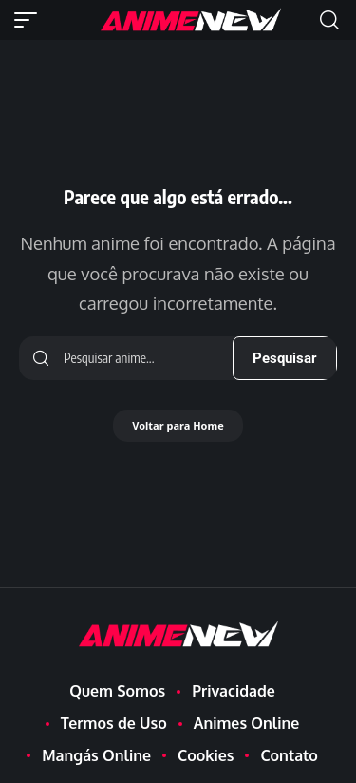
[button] (30, 20)
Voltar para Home (178, 425)
